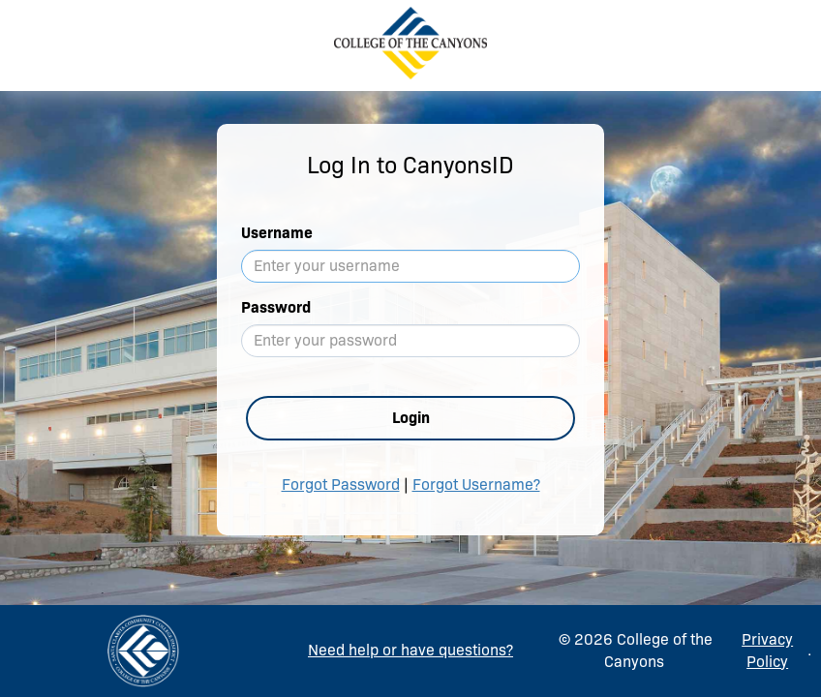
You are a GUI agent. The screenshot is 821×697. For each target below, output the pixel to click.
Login (411, 418)
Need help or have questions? (410, 650)
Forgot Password (341, 484)
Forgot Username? (476, 484)
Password (276, 307)
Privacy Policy (767, 650)
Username (277, 233)
